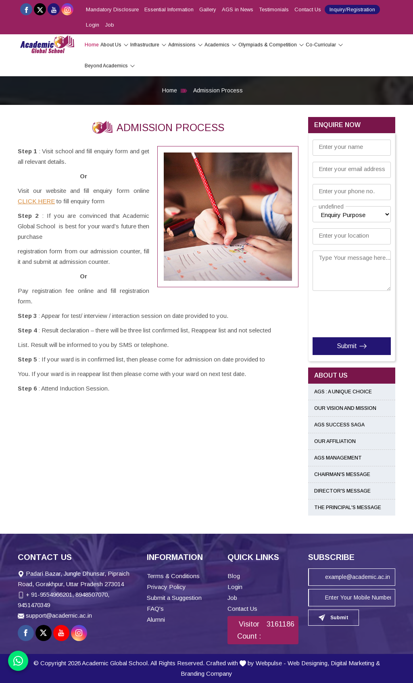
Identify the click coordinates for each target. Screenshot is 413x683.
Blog (233, 575)
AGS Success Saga (339, 425)
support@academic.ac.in (59, 615)
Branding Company (206, 673)
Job (109, 25)
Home (92, 45)
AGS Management (338, 458)
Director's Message (342, 491)
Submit (352, 346)
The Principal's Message (347, 507)
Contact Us (307, 9)
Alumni (156, 619)
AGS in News (237, 9)
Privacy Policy (166, 586)
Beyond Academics (110, 65)
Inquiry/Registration (352, 9)
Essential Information (169, 9)
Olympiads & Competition (271, 44)
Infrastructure (148, 44)
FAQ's (155, 608)
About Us (114, 44)
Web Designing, (308, 663)
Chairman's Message (342, 474)
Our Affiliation (335, 441)
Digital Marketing (352, 663)
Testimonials (274, 9)
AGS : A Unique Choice (343, 392)
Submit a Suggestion (174, 597)
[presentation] (362, 312)
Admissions (185, 44)
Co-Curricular (324, 44)
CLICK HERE (36, 201)
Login (92, 25)
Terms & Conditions (173, 575)
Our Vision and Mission (345, 408)
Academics (220, 44)
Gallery (207, 9)
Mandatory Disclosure (112, 9)
